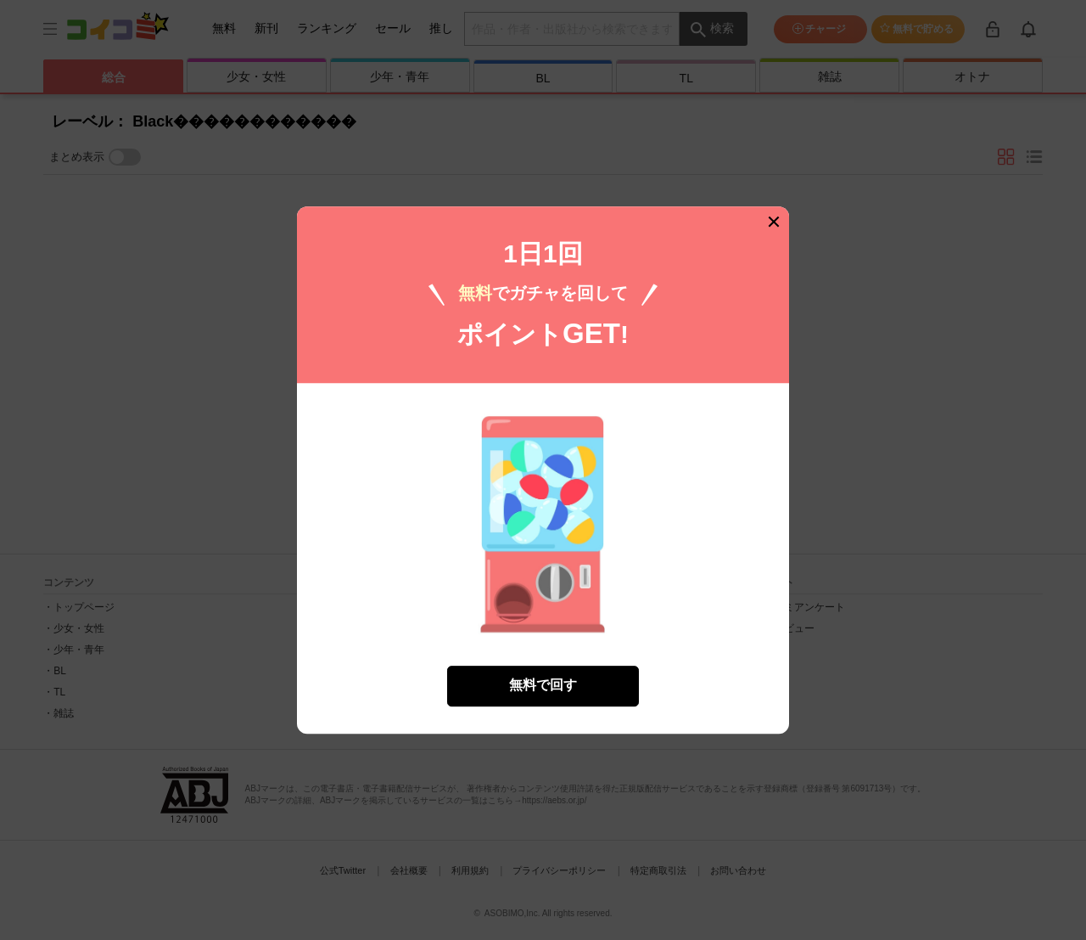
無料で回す (543, 685)
